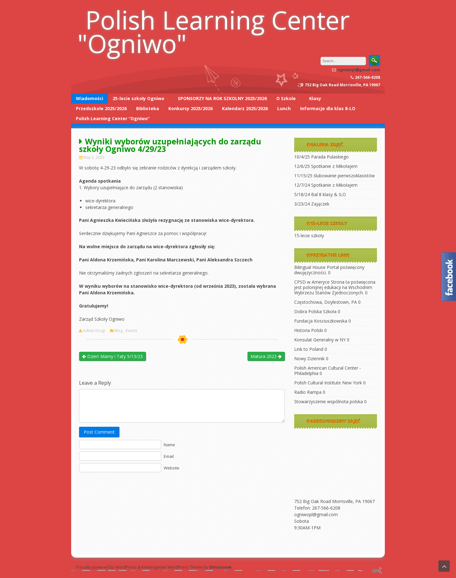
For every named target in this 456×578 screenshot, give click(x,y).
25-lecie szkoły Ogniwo (138, 98)
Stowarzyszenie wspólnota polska (328, 401)
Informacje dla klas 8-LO (327, 108)
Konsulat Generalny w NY (320, 340)
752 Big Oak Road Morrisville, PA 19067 (334, 501)
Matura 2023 (266, 356)
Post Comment (99, 432)
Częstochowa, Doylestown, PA (325, 302)
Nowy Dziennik (309, 358)
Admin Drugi (94, 331)
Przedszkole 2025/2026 (101, 108)
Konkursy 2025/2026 (190, 108)
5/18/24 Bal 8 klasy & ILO (320, 194)
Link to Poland (308, 349)
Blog (118, 331)
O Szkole (286, 98)
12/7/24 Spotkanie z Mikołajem (326, 185)
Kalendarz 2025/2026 (245, 108)
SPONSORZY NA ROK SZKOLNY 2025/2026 (222, 98)
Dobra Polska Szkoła (315, 311)
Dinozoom (220, 567)
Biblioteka (147, 108)
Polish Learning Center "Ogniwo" (213, 31)
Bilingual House (310, 267)
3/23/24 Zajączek (311, 204)
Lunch (284, 108)
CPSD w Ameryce (312, 282)
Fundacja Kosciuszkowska (320, 321)
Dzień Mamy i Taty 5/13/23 (112, 356)
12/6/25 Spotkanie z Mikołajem (326, 166)
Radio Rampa (307, 392)
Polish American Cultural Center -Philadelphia (327, 370)
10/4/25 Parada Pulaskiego (321, 157)
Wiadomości (89, 98)
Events (131, 331)
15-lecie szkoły (309, 235)
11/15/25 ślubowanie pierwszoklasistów (334, 176)
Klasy (315, 98)
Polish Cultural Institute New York (328, 383)
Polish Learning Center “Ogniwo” (113, 118)
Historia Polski (308, 330)
